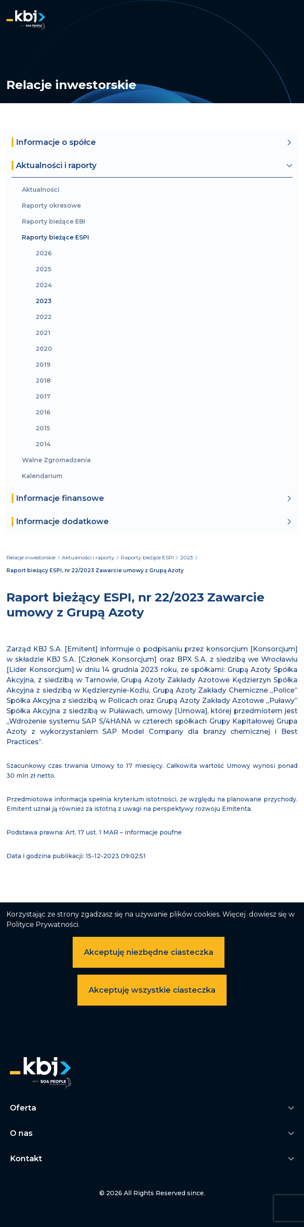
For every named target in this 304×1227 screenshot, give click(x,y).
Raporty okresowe (51, 205)
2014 (43, 444)
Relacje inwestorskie (30, 557)
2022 (44, 317)
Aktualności (40, 189)
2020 (44, 349)
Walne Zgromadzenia (56, 460)
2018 (43, 380)
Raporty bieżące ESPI (55, 237)
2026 (44, 253)
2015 (43, 428)
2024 (44, 285)
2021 (43, 333)
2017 (43, 396)
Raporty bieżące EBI (53, 221)
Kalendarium (42, 476)
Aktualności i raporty (88, 557)
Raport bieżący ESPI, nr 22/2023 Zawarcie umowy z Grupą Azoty (95, 570)
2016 (43, 412)
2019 (43, 364)
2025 (43, 269)
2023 (44, 301)
